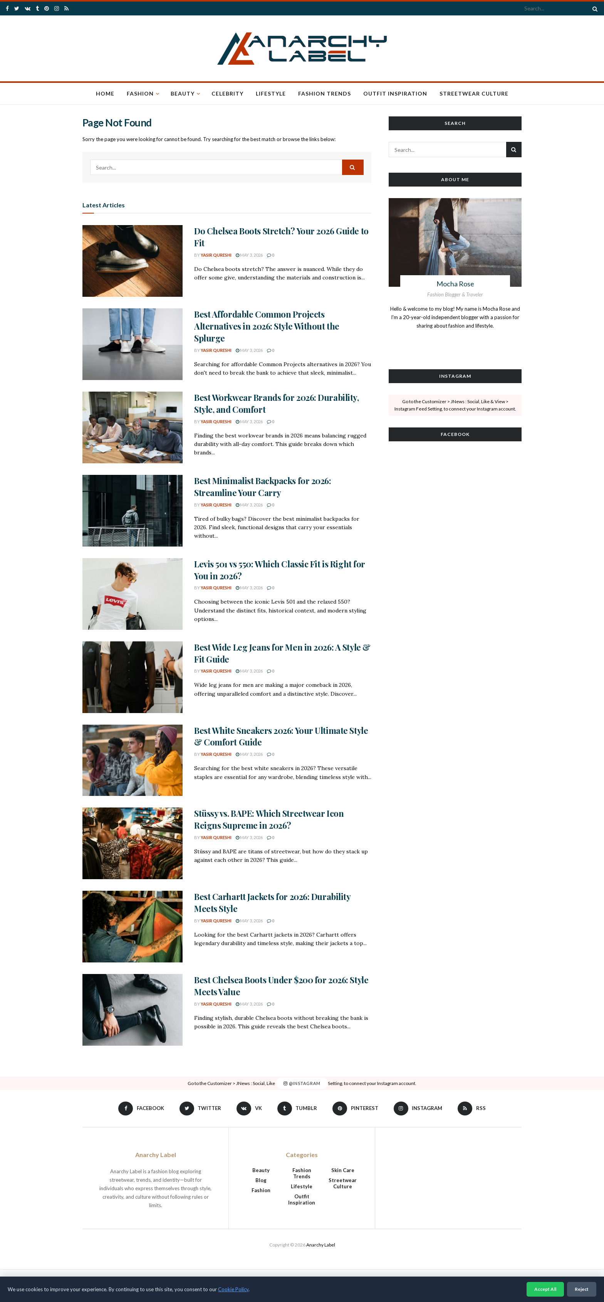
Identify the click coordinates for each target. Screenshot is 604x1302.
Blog (261, 1180)
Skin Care (342, 1170)
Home (105, 93)
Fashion (140, 93)
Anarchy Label (320, 1245)
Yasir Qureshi (216, 254)
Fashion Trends (324, 93)
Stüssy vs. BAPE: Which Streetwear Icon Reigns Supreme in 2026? (269, 819)
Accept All (545, 1289)
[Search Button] (594, 8)
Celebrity (227, 93)
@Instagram (302, 1083)
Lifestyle (271, 93)
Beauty (183, 93)
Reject (582, 1289)
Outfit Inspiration (395, 93)
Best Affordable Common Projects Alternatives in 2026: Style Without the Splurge (266, 326)
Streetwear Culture (474, 93)
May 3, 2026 (249, 254)
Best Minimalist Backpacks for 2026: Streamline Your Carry (262, 486)
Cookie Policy (233, 1289)
